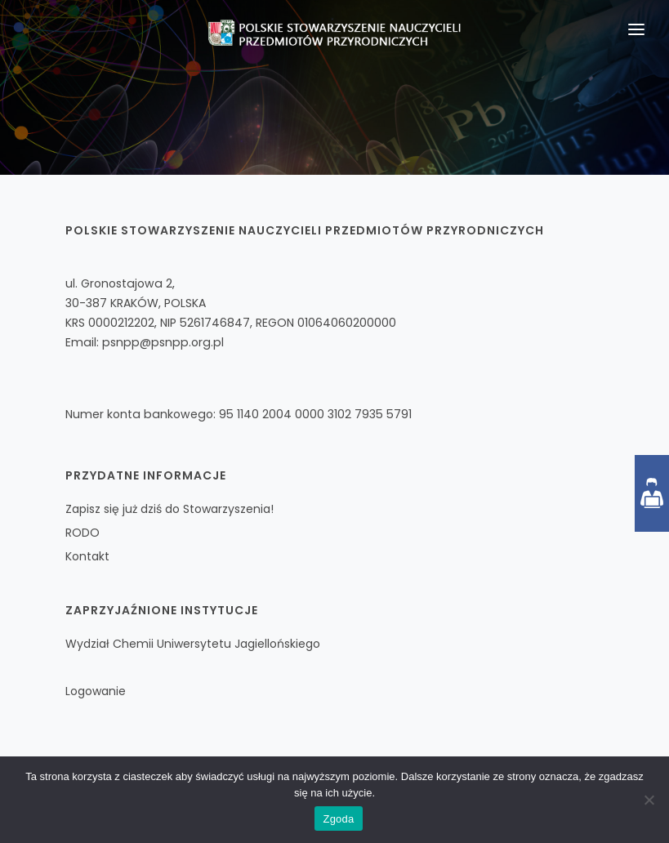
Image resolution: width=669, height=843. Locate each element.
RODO (82, 532)
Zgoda (338, 819)
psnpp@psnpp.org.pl (163, 342)
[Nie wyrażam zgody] (648, 800)
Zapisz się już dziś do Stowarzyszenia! (169, 509)
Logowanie (95, 691)
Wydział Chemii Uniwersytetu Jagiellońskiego (192, 644)
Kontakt (87, 556)
